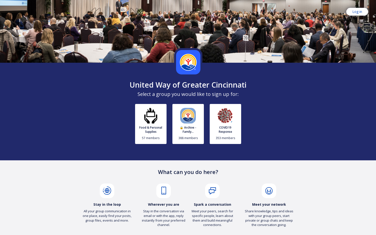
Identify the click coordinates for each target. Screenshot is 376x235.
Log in (357, 11)
